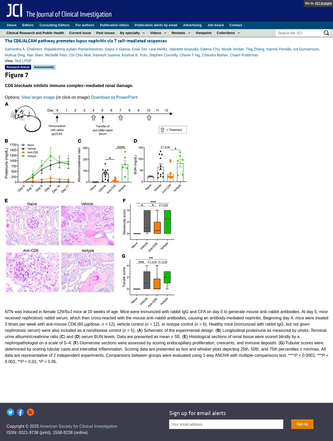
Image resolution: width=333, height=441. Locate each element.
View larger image (38, 97)
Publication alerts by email (156, 25)
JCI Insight (323, 3)
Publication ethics (114, 25)
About (12, 25)
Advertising (192, 25)
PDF (27, 61)
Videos (155, 33)
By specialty (130, 33)
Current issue (80, 33)
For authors (84, 25)
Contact (235, 25)
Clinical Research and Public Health (35, 33)
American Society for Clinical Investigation (78, 426)
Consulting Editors (55, 25)
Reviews (178, 33)
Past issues (105, 33)
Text (18, 61)
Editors (28, 25)
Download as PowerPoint (114, 97)
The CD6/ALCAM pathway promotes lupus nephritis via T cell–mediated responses (86, 41)
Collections (226, 33)
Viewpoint (204, 33)
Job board (215, 25)
